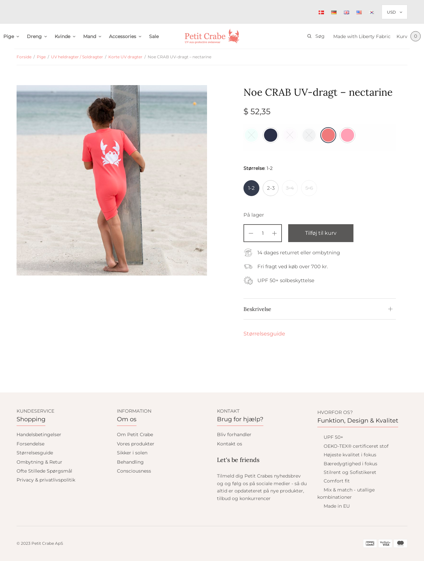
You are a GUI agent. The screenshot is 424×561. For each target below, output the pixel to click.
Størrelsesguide (264, 334)
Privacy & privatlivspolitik (46, 480)
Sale (154, 36)
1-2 (251, 188)
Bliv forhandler (234, 434)
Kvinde (62, 36)
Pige (8, 36)
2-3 (271, 188)
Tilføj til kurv (322, 233)
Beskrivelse (257, 309)
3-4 (290, 188)
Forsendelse (30, 444)
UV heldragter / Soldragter (77, 56)
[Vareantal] (263, 233)
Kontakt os (229, 444)
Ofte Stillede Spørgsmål (44, 471)
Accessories (122, 36)
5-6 (309, 188)
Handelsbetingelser (39, 434)
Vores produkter (135, 444)
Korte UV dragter (125, 56)
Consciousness (134, 471)
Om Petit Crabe (135, 434)
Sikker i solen (132, 453)
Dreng (34, 36)
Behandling (130, 462)
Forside (24, 56)
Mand (89, 36)
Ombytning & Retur (39, 462)
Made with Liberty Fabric (361, 36)
